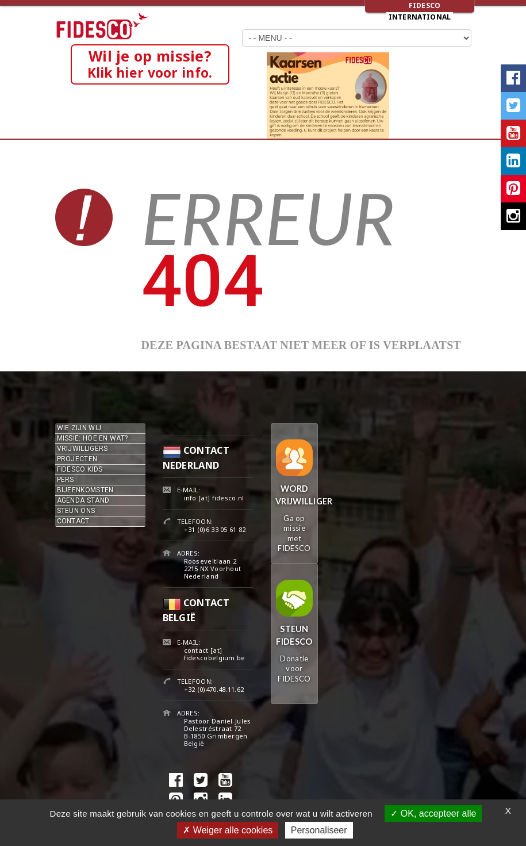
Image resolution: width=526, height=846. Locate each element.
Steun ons (76, 511)
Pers (65, 480)
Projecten (77, 459)
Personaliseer (319, 830)
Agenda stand (83, 500)
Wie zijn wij (79, 428)
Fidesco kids (80, 469)
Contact (73, 521)
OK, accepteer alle (433, 813)
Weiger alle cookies (227, 830)
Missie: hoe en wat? (92, 438)
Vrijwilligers (82, 449)
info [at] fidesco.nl (214, 497)
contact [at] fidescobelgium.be (214, 654)
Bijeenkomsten (85, 490)
